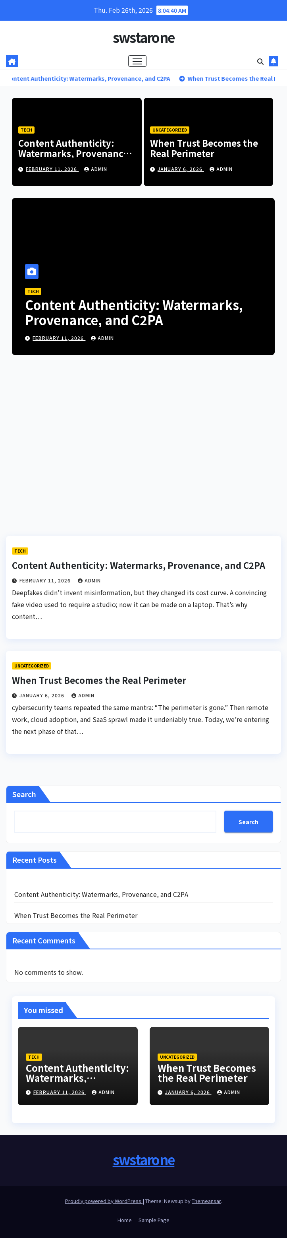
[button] (260, 61)
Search (24, 794)
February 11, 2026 (52, 168)
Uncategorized (169, 130)
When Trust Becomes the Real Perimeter (204, 147)
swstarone (144, 37)
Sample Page (154, 1220)
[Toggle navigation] (137, 61)
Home (124, 1220)
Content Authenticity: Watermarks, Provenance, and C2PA (74, 153)
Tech (26, 130)
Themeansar (206, 1201)
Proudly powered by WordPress (104, 1201)
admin (95, 168)
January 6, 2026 (181, 168)
